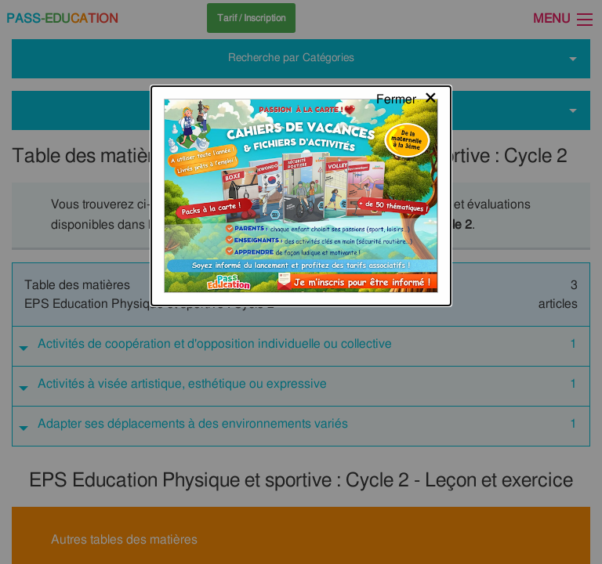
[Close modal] (407, 27)
